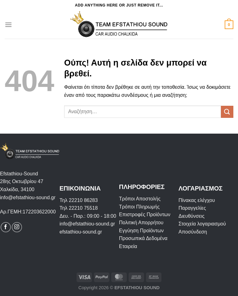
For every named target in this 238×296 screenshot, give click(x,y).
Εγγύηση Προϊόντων (141, 230)
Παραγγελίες (192, 208)
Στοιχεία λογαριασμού (202, 223)
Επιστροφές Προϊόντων (144, 214)
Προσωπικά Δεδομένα (143, 238)
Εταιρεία (128, 246)
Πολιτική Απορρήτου (141, 222)
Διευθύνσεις (191, 216)
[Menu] (8, 24)
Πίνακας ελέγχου (196, 200)
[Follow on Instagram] (17, 227)
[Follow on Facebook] (6, 227)
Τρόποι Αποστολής (140, 198)
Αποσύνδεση (192, 231)
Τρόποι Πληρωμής (139, 206)
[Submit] (227, 112)
